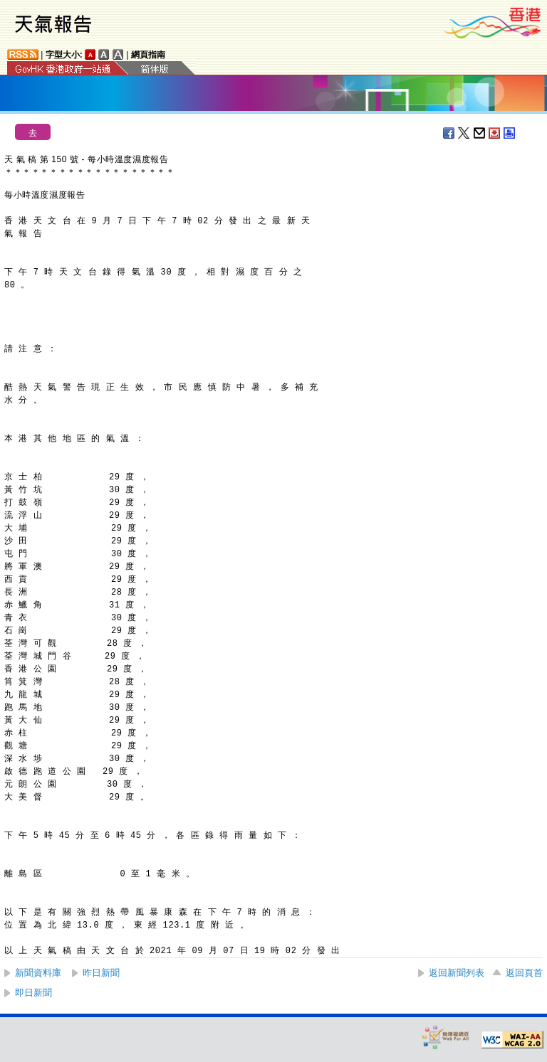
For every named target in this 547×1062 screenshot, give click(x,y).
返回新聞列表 (456, 972)
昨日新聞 (101, 972)
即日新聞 (33, 992)
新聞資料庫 (38, 972)
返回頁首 (524, 972)
